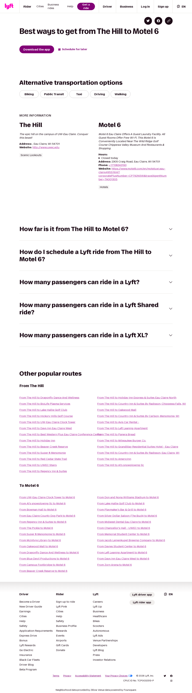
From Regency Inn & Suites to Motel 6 (42, 522)
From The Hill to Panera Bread (116, 434)
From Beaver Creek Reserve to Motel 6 (43, 571)
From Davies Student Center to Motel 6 (121, 546)
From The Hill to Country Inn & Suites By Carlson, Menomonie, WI (138, 416)
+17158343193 (117, 165)
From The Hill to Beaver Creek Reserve (43, 447)
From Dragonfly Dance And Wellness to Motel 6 (49, 552)
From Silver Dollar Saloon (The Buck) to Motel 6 (127, 516)
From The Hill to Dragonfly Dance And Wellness (49, 398)
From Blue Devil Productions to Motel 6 (44, 559)
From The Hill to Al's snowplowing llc (120, 465)
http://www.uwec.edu (45, 147)
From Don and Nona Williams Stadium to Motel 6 (128, 497)
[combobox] (181, 7)
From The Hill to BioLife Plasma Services (44, 404)
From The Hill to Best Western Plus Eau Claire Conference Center (60, 434)
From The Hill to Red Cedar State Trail (43, 459)
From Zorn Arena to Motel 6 (114, 565)
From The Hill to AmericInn (114, 459)
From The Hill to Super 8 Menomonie (42, 453)
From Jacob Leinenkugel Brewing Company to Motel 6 (131, 540)
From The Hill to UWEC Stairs (38, 465)
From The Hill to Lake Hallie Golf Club (43, 410)
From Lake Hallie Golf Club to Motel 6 (121, 503)
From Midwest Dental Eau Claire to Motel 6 (124, 522)
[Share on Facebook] (158, 21)
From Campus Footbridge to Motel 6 (42, 565)
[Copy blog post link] (169, 21)
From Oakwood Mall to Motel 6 (38, 546)
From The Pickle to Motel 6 (36, 528)
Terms (55, 675)
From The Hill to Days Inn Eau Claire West (45, 428)
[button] (95, 229)
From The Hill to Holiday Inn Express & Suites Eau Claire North (136, 398)
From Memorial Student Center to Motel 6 (123, 534)
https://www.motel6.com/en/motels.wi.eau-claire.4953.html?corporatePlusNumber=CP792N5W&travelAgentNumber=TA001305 (132, 174)
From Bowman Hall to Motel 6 (38, 509)
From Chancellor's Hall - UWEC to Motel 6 (123, 528)
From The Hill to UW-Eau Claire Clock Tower (47, 422)
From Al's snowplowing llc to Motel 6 (42, 503)
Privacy (67, 675)
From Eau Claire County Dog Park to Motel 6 (47, 516)
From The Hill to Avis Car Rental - (118, 422)
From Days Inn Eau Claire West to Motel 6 (123, 559)
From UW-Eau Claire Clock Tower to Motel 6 (47, 497)
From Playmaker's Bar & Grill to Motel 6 (121, 509)
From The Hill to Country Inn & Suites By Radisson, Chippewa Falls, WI (141, 404)
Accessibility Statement (88, 675)
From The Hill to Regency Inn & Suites (43, 471)
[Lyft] (9, 6)
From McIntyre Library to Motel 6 (40, 540)
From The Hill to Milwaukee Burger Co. (121, 440)
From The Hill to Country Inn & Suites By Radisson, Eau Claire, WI (138, 453)
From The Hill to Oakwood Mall (116, 410)
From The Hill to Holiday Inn (37, 440)
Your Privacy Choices (118, 675)
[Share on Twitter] (148, 21)
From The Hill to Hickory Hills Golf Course (46, 416)
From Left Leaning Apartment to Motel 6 (122, 552)
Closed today (109, 158)
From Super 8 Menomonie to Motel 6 (42, 534)
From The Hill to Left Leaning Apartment (122, 428)
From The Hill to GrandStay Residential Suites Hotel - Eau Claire (137, 447)
